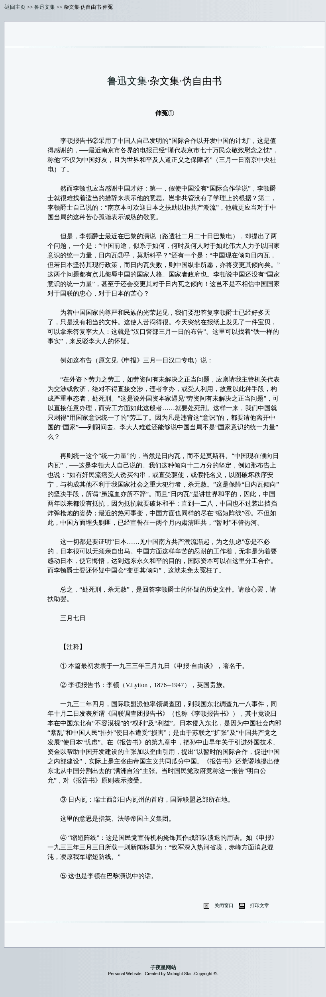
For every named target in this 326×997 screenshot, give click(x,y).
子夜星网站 (163, 967)
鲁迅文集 (44, 7)
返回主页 (15, 7)
